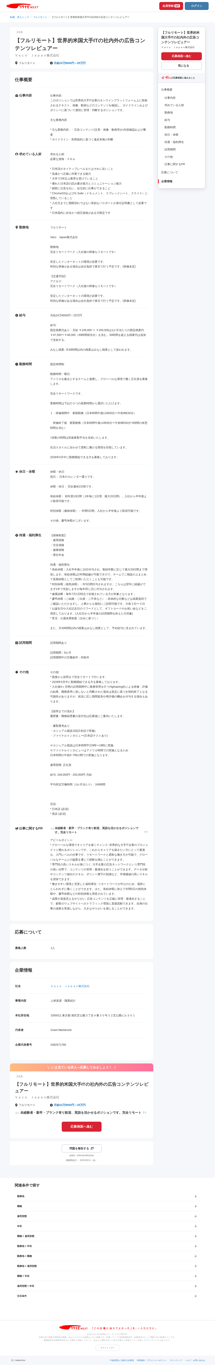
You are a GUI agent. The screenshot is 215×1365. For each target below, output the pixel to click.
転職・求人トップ (19, 17)
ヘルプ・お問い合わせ (195, 1360)
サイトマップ (176, 1360)
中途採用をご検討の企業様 (122, 1360)
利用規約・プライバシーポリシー (152, 1360)
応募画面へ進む (81, 1126)
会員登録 (171, 5)
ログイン (196, 5)
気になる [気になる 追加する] (183, 65)
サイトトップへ (107, 1348)
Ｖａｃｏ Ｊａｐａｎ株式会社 (70, 986)
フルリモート (40, 17)
